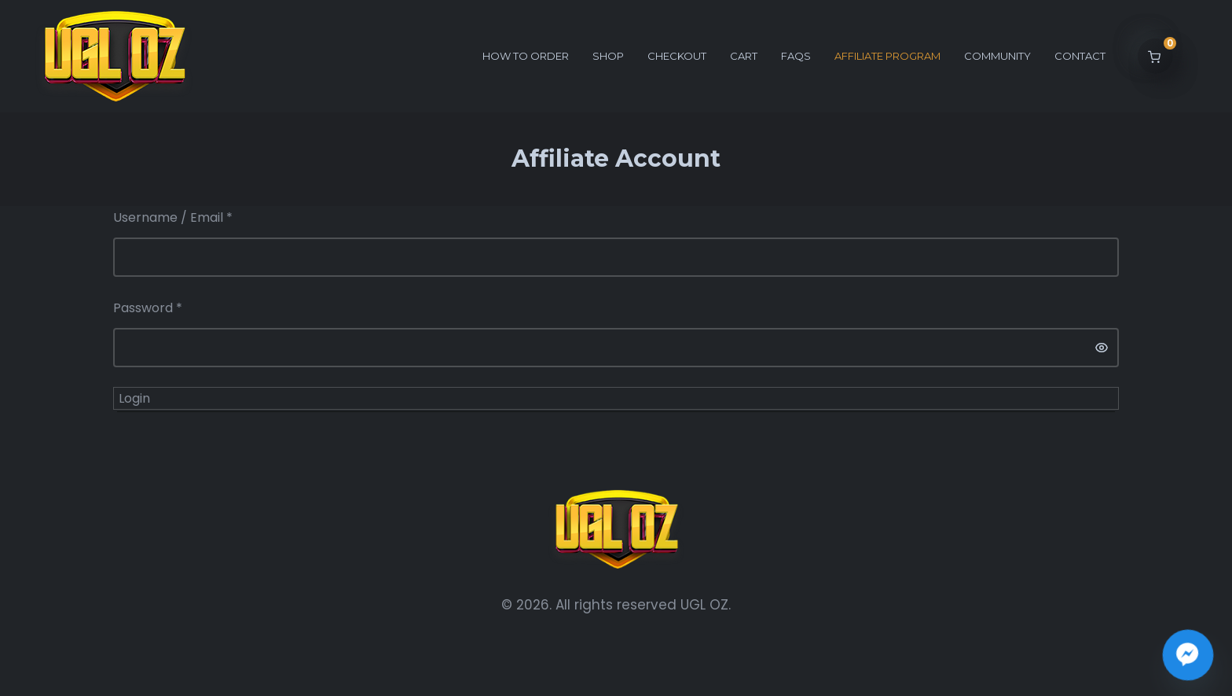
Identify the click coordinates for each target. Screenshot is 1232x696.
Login (134, 398)
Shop (608, 56)
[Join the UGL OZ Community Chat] (1188, 655)
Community (997, 56)
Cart (743, 56)
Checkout (676, 56)
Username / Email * (173, 217)
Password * (147, 308)
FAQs (796, 56)
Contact (1080, 56)
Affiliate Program (887, 56)
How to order (525, 56)
